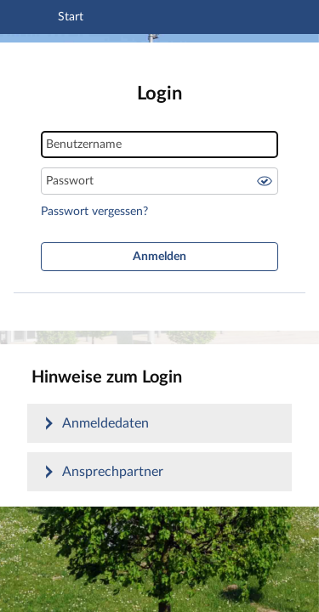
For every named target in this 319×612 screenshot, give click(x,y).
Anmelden (159, 257)
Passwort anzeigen (264, 181)
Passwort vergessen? (94, 212)
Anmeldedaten (105, 423)
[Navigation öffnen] (36, 19)
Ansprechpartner (112, 472)
